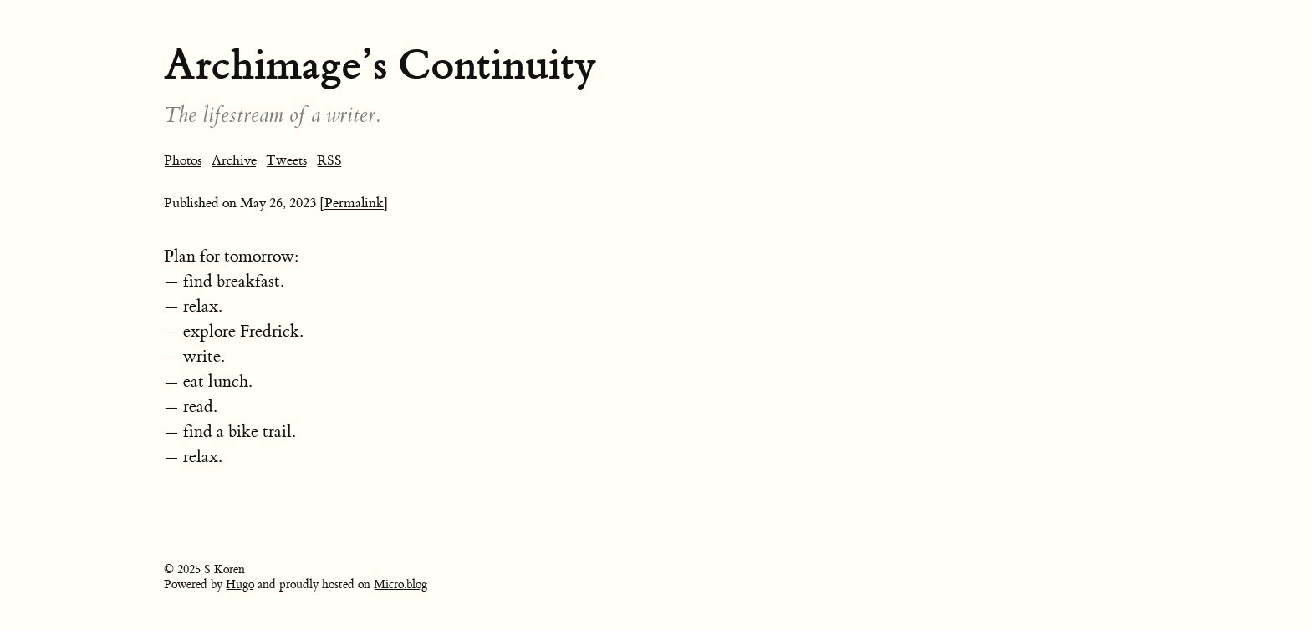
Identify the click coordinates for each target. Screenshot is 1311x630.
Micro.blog (400, 584)
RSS (329, 160)
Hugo (240, 584)
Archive (234, 160)
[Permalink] (354, 203)
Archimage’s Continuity (380, 65)
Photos (182, 160)
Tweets (286, 160)
